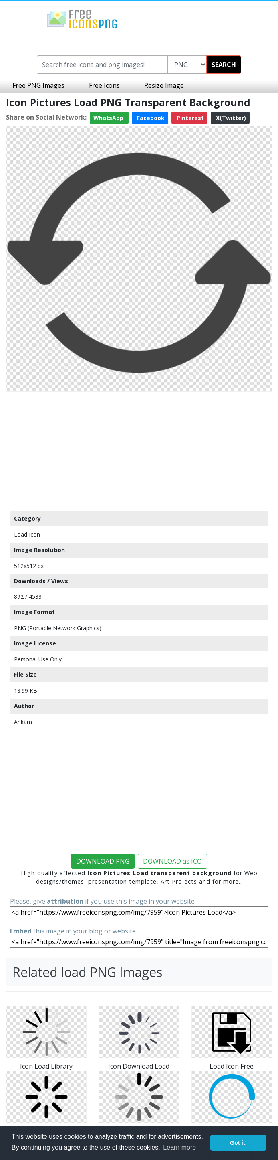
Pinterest (189, 118)
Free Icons (104, 85)
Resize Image (164, 85)
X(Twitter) (230, 118)
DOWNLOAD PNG (102, 861)
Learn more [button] (179, 1147)
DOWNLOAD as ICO (172, 861)
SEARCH (224, 64)
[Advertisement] (139, 451)
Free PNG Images (38, 85)
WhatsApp (109, 118)
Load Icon (27, 534)
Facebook (150, 118)
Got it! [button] (238, 1143)
